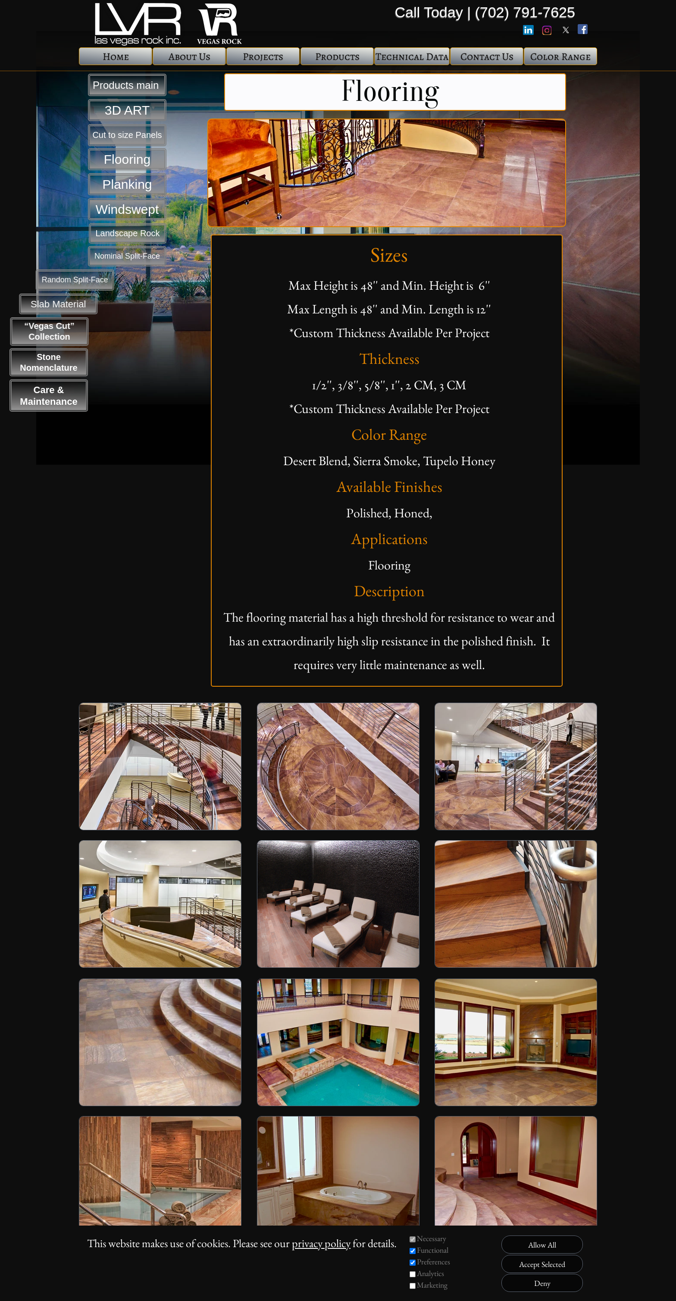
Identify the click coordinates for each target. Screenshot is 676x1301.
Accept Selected (542, 1264)
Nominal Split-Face (127, 256)
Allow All (542, 1245)
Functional (432, 1250)
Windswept (127, 209)
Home (116, 56)
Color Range (560, 56)
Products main (127, 85)
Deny (542, 1283)
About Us (189, 56)
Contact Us (486, 56)
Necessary (431, 1238)
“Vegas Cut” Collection (49, 331)
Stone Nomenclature (48, 362)
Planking (127, 184)
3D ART (127, 110)
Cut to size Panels (127, 135)
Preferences (433, 1262)
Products (337, 56)
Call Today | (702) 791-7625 (485, 12)
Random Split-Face (49, 279)
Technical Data (412, 56)
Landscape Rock (128, 233)
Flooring (127, 159)
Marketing (432, 1285)
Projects (263, 56)
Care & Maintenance (48, 396)
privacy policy (321, 1243)
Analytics (430, 1273)
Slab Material (48, 304)
